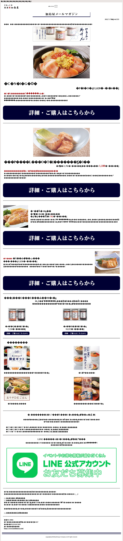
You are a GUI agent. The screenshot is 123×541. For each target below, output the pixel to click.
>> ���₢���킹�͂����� (16, 513)
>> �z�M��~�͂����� (14, 498)
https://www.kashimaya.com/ (14, 528)
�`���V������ (68, 427)
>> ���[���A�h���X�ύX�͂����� (21, 500)
